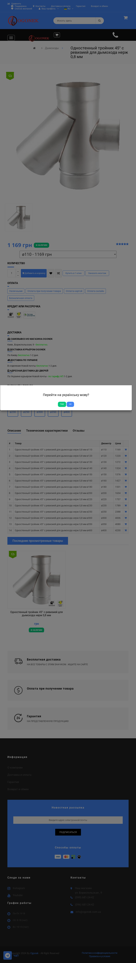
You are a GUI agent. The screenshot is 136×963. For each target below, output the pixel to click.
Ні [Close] (70, 404)
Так (62, 404)
